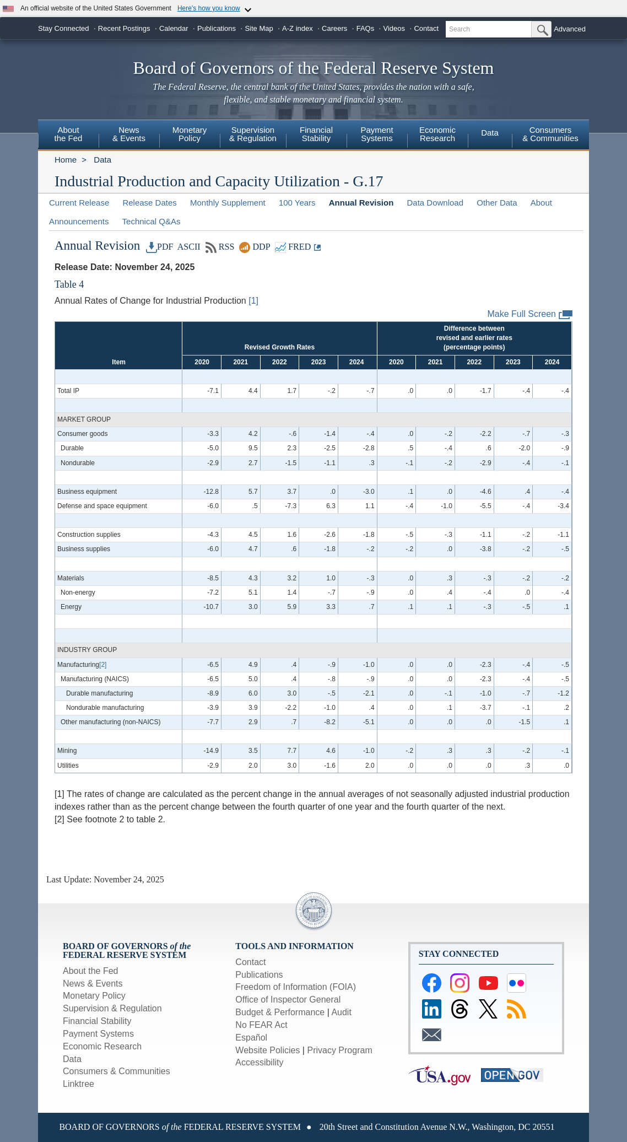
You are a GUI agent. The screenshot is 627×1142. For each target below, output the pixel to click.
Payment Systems (98, 1033)
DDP (254, 246)
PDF (160, 246)
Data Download (435, 202)
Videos (394, 28)
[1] (253, 300)
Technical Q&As (151, 221)
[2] (102, 665)
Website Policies (267, 1050)
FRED (293, 246)
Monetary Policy (94, 995)
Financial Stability (97, 1021)
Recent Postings (124, 28)
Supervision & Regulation (112, 1008)
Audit (341, 1012)
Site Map (259, 28)
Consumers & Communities (550, 134)
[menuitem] (68, 135)
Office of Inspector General (287, 999)
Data (490, 132)
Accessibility (259, 1062)
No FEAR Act (261, 1025)
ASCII (188, 246)
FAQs (365, 28)
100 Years (297, 202)
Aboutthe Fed (69, 134)
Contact (426, 28)
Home (66, 159)
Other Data (497, 202)
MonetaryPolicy (189, 134)
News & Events (92, 983)
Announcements (79, 221)
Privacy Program (339, 1050)
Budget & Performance (280, 1012)
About (541, 202)
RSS (220, 246)
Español (251, 1037)
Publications (216, 28)
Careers (334, 28)
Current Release (79, 202)
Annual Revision (361, 202)
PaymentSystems (376, 134)
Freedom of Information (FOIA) (295, 987)
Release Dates (149, 202)
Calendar (173, 28)
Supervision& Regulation (253, 134)
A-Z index (297, 28)
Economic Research (102, 1046)
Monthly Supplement (228, 202)
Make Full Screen (530, 314)
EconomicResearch (437, 134)
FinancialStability (316, 134)
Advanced (570, 29)
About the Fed (90, 971)
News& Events (128, 134)
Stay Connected (63, 28)
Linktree (78, 1084)
